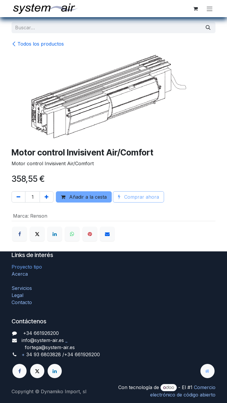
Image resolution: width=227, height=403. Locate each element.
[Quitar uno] (18, 197)
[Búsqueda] (208, 27)
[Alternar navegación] (209, 8)
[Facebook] (19, 234)
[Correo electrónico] (107, 234)
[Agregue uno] (46, 197)
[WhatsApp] (72, 234)
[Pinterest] (90, 234)
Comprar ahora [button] (138, 197)
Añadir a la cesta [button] (84, 197)
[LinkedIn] (55, 234)
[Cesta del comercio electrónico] (195, 9)
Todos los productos (38, 44)
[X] (37, 234)
